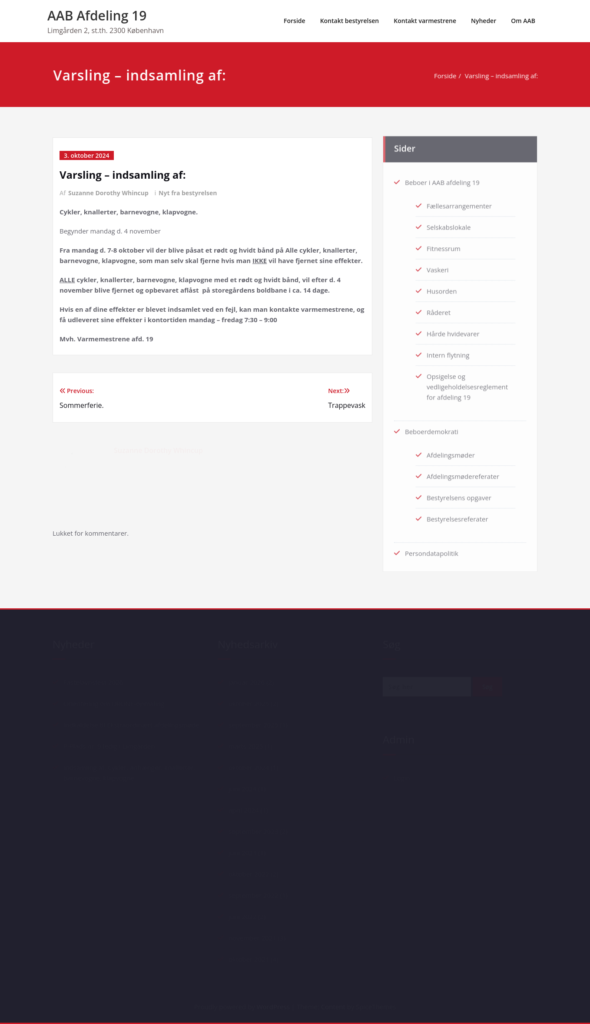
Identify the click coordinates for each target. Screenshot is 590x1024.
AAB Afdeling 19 (96, 15)
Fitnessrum (444, 246)
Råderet (439, 310)
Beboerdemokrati (431, 429)
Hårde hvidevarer (453, 331)
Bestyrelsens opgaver (459, 495)
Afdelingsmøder (451, 452)
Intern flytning (448, 352)
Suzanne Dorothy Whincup (108, 193)
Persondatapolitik (431, 551)
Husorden (442, 288)
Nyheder (483, 21)
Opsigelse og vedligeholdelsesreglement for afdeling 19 (467, 384)
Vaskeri (438, 267)
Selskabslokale (449, 224)
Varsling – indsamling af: (503, 75)
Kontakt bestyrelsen (349, 21)
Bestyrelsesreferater (457, 516)
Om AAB (523, 21)
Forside (294, 21)
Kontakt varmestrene (425, 21)
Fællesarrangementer (459, 203)
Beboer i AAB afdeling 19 (442, 180)
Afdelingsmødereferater (463, 474)
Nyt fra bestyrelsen (188, 193)
